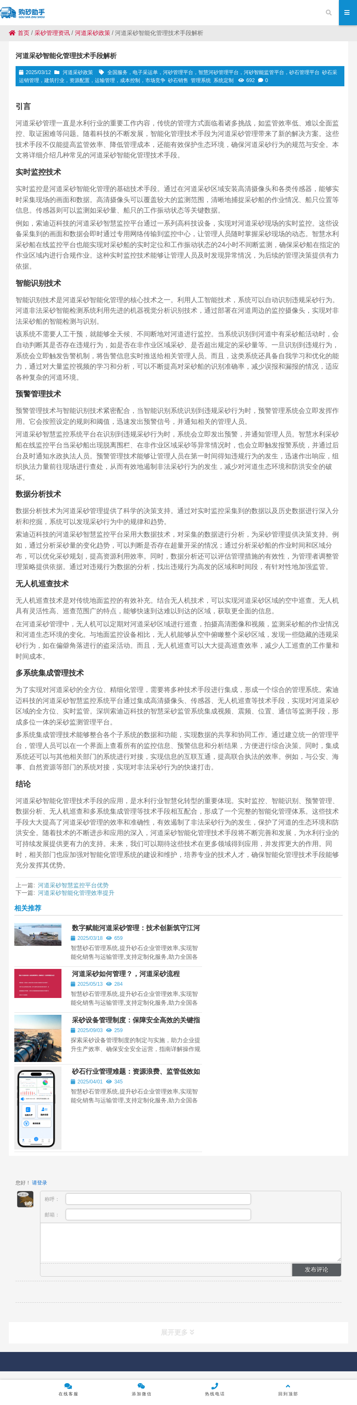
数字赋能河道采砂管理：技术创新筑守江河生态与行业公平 (117, 935)
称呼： (147, 1093)
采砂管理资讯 (52, 32)
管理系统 (201, 80)
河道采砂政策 (92, 32)
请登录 (39, 1077)
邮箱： (147, 1109)
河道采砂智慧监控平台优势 (73, 885)
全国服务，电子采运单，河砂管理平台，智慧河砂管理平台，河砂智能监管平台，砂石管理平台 (213, 72)
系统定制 (223, 80)
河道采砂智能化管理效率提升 (76, 892)
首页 (19, 32)
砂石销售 (178, 80)
